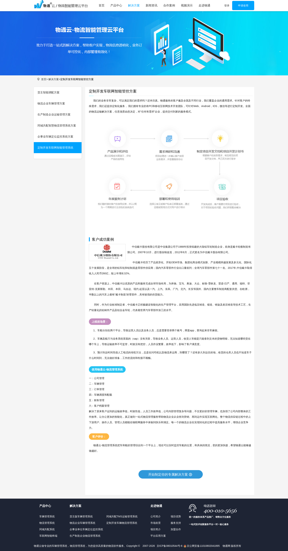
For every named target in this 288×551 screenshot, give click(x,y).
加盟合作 (176, 529)
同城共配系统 (47, 529)
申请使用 (243, 5)
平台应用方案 (158, 535)
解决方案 (134, 5)
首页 (102, 5)
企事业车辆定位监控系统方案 (55, 136)
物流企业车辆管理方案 (51, 103)
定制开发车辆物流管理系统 (121, 522)
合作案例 (169, 5)
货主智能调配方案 (48, 92)
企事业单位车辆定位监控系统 (86, 529)
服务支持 (176, 522)
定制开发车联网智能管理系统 (55, 147)
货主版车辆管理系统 (81, 516)
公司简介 (155, 516)
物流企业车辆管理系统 (82, 522)
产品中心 (116, 5)
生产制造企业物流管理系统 (85, 535)
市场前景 (155, 522)
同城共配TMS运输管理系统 (122, 516)
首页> (44, 79)
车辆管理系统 (47, 516)
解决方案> (54, 79)
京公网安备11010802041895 (203, 545)
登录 (226, 5)
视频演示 (187, 5)
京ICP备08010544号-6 (170, 545)
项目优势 (176, 516)
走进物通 (204, 5)
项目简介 (155, 529)
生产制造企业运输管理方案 (54, 114)
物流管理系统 (47, 522)
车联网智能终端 (48, 535)
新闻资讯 (151, 5)
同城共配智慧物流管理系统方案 (56, 125)
